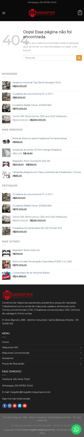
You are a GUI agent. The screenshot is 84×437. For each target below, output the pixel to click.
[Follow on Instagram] (9, 405)
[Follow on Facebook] (4, 405)
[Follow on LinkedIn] (19, 405)
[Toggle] (81, 347)
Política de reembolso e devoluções (31, 426)
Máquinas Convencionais (15, 353)
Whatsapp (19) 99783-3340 (42, 2)
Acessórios (7, 358)
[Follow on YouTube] (24, 405)
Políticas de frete (63, 426)
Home (5, 342)
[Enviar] (79, 58)
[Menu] (3, 13)
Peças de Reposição (13, 363)
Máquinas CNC (10, 347)
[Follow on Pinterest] (14, 405)
